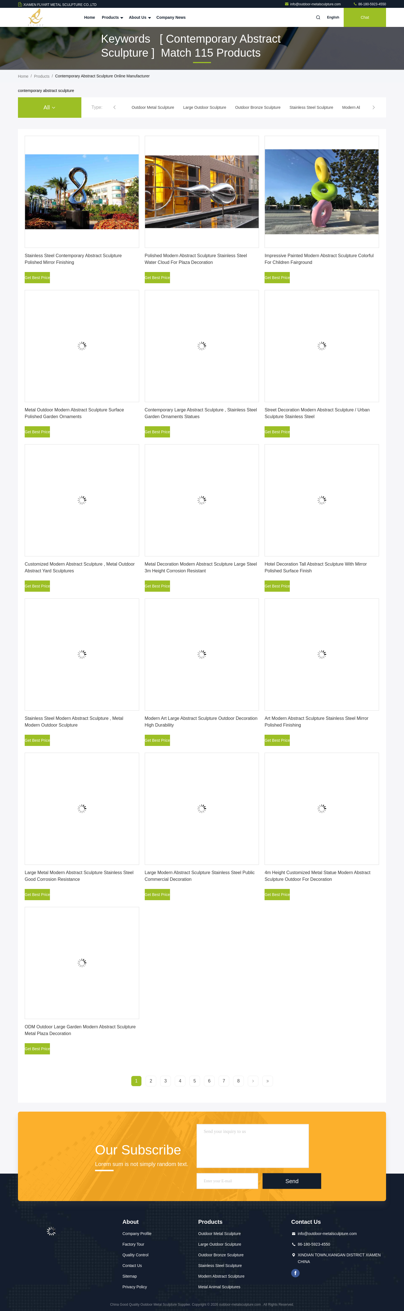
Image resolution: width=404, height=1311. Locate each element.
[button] (114, 107)
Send (292, 1181)
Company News (171, 17)
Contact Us (132, 1265)
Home (89, 17)
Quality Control (136, 1255)
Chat (365, 17)
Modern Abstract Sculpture (221, 1276)
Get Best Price (37, 277)
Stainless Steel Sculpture (220, 1265)
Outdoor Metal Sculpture (219, 1233)
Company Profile (137, 1233)
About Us (139, 17)
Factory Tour (133, 1244)
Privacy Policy (135, 1287)
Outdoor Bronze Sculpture (221, 1255)
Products (112, 17)
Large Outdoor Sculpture (219, 1244)
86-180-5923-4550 (369, 4)
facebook (295, 1273)
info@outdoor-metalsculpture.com (313, 4)
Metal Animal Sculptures (219, 1287)
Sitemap (130, 1276)
